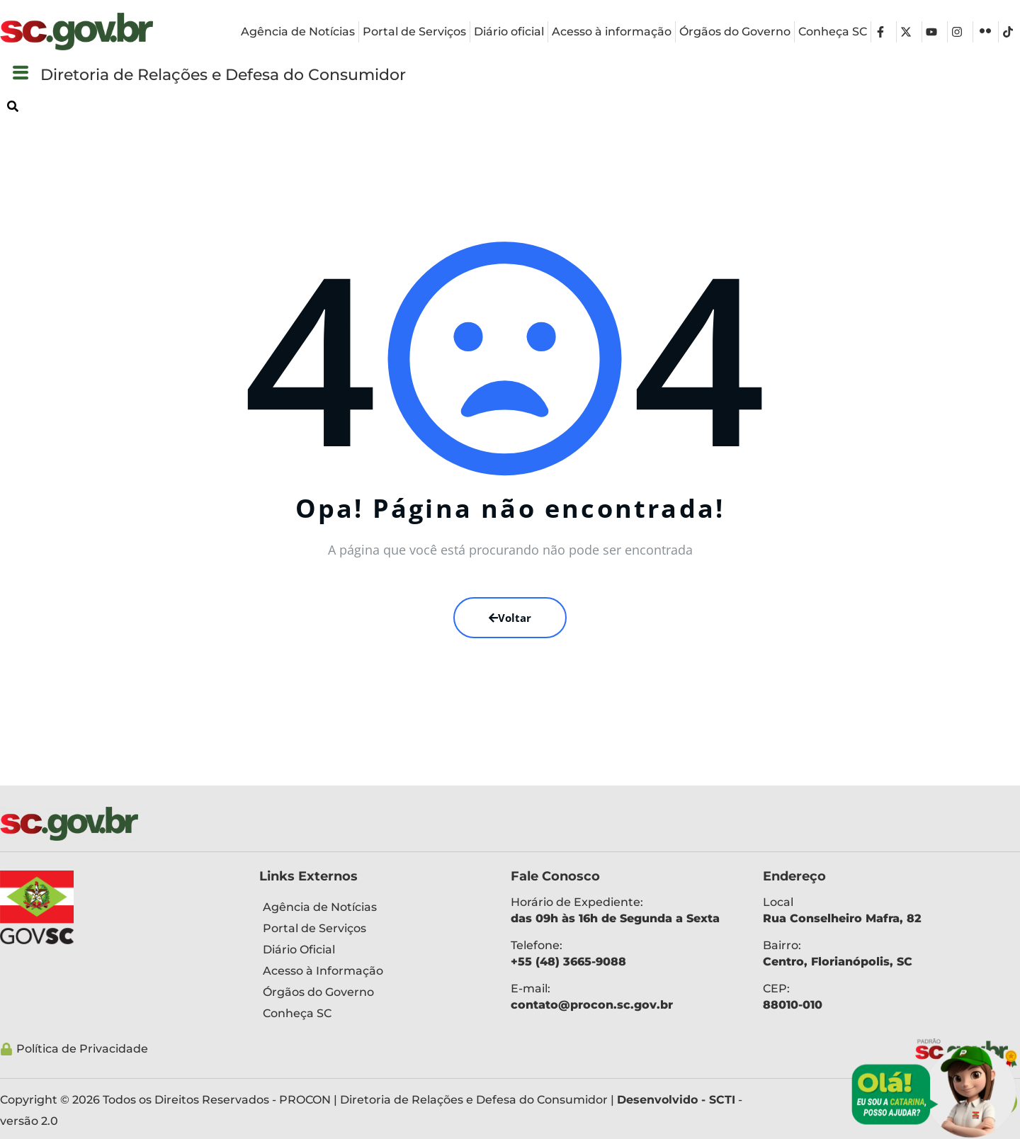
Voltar (510, 618)
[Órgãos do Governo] (374, 992)
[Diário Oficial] (374, 949)
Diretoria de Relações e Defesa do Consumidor (259, 73)
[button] (20, 73)
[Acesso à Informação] (374, 971)
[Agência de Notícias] (374, 907)
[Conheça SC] (374, 1013)
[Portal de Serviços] (374, 928)
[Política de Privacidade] (454, 1049)
